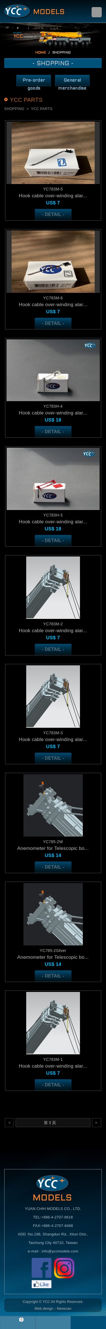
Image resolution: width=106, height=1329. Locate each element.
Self (34, 11)
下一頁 (100, 1122)
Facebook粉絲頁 (41, 1273)
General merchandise (72, 82)
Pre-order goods (34, 82)
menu (97, 12)
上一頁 (13, 1122)
